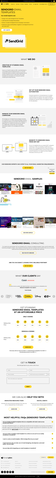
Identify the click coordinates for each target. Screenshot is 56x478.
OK (38, 476)
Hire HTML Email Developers (47, 463)
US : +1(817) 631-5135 (5, 461)
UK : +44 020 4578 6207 (5, 463)
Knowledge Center (43, 4)
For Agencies (35, 4)
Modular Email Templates (33, 467)
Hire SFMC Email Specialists (47, 467)
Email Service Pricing (18, 465)
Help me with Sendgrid (28, 252)
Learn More (14, 409)
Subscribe (50, 472)
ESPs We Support (18, 463)
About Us (13, 4)
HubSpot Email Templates (33, 465)
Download (52, 173)
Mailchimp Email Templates (33, 461)
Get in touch (28, 167)
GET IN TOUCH (28, 265)
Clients (30, 4)
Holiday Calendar (17, 467)
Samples (26, 4)
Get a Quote (6, 30)
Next (54, 296)
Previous (2, 296)
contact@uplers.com (5, 467)
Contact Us (43, 457)
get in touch (15, 429)
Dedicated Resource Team (47, 461)
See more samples (28, 232)
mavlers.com (4, 1)
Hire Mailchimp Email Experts (47, 465)
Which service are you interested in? (37, 374)
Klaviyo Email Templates (33, 463)
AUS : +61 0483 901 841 (5, 465)
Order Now (51, 4)
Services (17, 4)
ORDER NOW (28, 347)
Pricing (21, 4)
